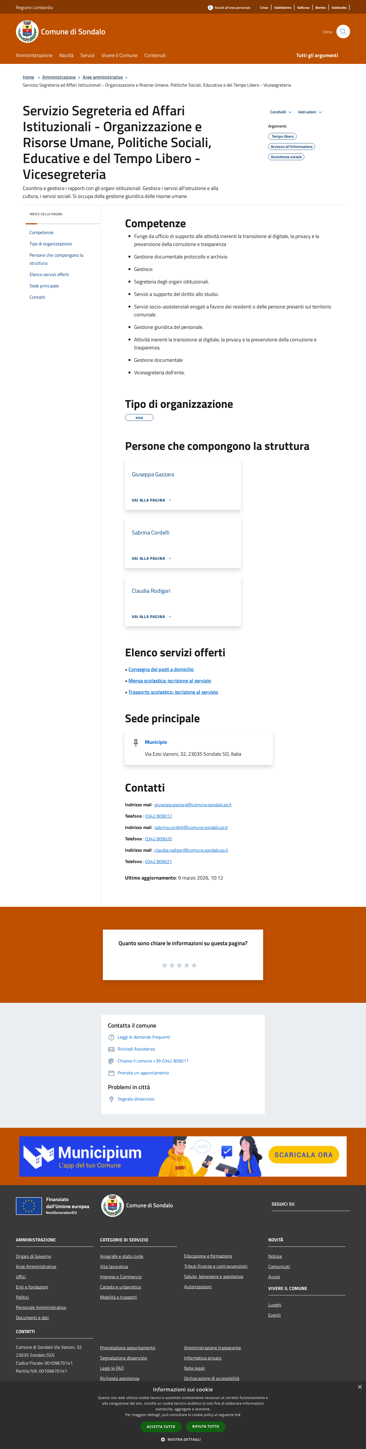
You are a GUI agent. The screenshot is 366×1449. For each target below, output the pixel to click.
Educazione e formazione (208, 1255)
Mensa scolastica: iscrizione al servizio (169, 680)
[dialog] (183, 1415)
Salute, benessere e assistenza (213, 1276)
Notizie (275, 1256)
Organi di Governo (33, 1256)
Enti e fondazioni (32, 1286)
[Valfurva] (303, 8)
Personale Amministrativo (41, 1307)
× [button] (359, 1387)
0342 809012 (158, 816)
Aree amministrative (103, 77)
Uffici (21, 1276)
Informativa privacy (203, 1357)
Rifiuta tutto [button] (205, 1426)
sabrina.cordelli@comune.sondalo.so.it (191, 827)
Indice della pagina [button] (46, 214)
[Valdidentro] (282, 8)
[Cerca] (343, 31)
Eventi (274, 1315)
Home (28, 77)
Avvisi (274, 1276)
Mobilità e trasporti (118, 1297)
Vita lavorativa (114, 1266)
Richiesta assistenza (119, 1378)
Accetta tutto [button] (161, 1426)
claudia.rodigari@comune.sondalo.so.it (191, 850)
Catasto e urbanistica (120, 1286)
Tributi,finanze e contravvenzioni (216, 1266)
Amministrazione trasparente (212, 1347)
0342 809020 (158, 838)
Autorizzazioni (198, 1286)
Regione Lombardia (34, 7)
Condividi (282, 112)
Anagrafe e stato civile (121, 1256)
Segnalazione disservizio (123, 1357)
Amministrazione (59, 77)
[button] (183, 1439)
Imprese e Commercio (121, 1276)
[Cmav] (264, 8)
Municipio (156, 742)
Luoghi (274, 1304)
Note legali (194, 1368)
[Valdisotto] (339, 8)
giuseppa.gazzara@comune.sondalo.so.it (193, 804)
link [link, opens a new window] (238, 1414)
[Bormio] (320, 8)
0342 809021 (158, 861)
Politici (22, 1297)
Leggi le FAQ (112, 1368)
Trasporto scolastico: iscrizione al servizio (173, 692)
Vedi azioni (311, 112)
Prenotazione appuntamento (127, 1347)
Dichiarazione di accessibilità (211, 1378)
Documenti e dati (32, 1317)
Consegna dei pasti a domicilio (161, 669)
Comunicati (279, 1266)
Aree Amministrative (36, 1266)
